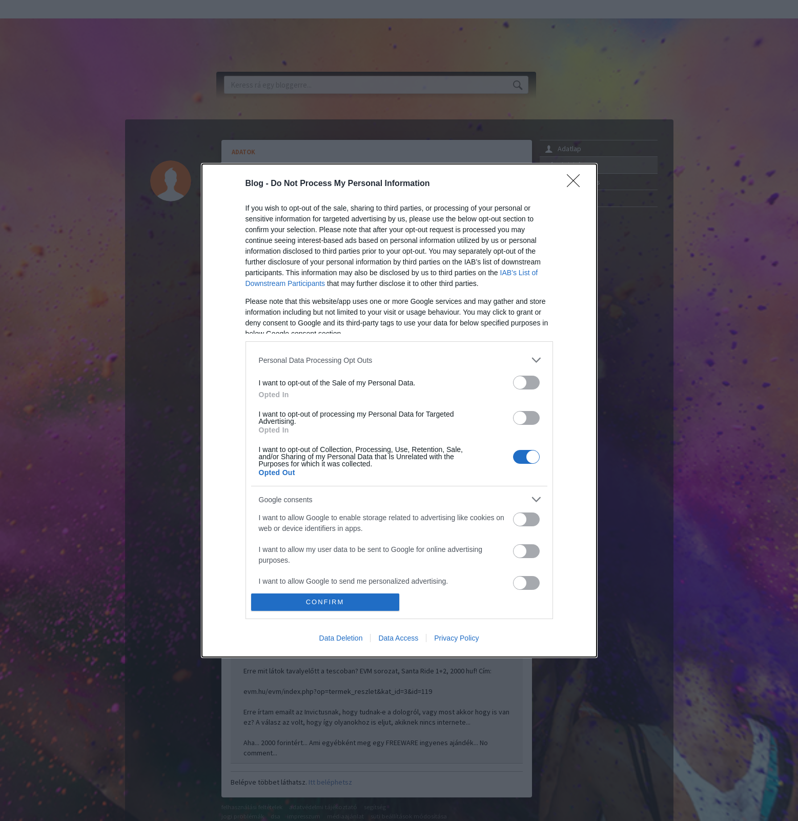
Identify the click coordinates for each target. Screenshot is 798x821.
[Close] (576, 184)
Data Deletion (341, 638)
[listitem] (399, 360)
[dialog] (399, 410)
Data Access (398, 638)
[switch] (526, 382)
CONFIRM (325, 602)
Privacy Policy (456, 638)
